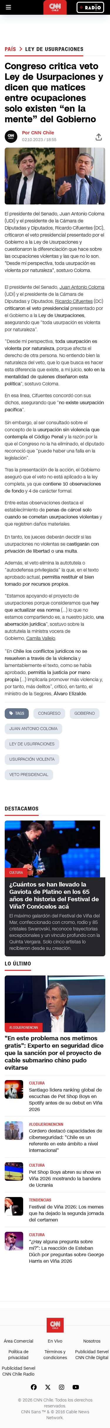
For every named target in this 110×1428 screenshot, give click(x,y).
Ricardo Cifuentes (74, 301)
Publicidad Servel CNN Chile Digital (92, 1355)
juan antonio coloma (33, 729)
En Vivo (55, 1341)
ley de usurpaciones (54, 49)
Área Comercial (18, 1341)
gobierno (85, 713)
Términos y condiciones (55, 1355)
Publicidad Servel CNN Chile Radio (18, 1371)
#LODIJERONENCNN (46, 1124)
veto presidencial (28, 774)
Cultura (37, 1083)
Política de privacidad (18, 1355)
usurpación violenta (32, 759)
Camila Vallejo (40, 638)
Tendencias (40, 1200)
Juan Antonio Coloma (82, 287)
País (11, 49)
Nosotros (91, 1341)
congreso (49, 713)
